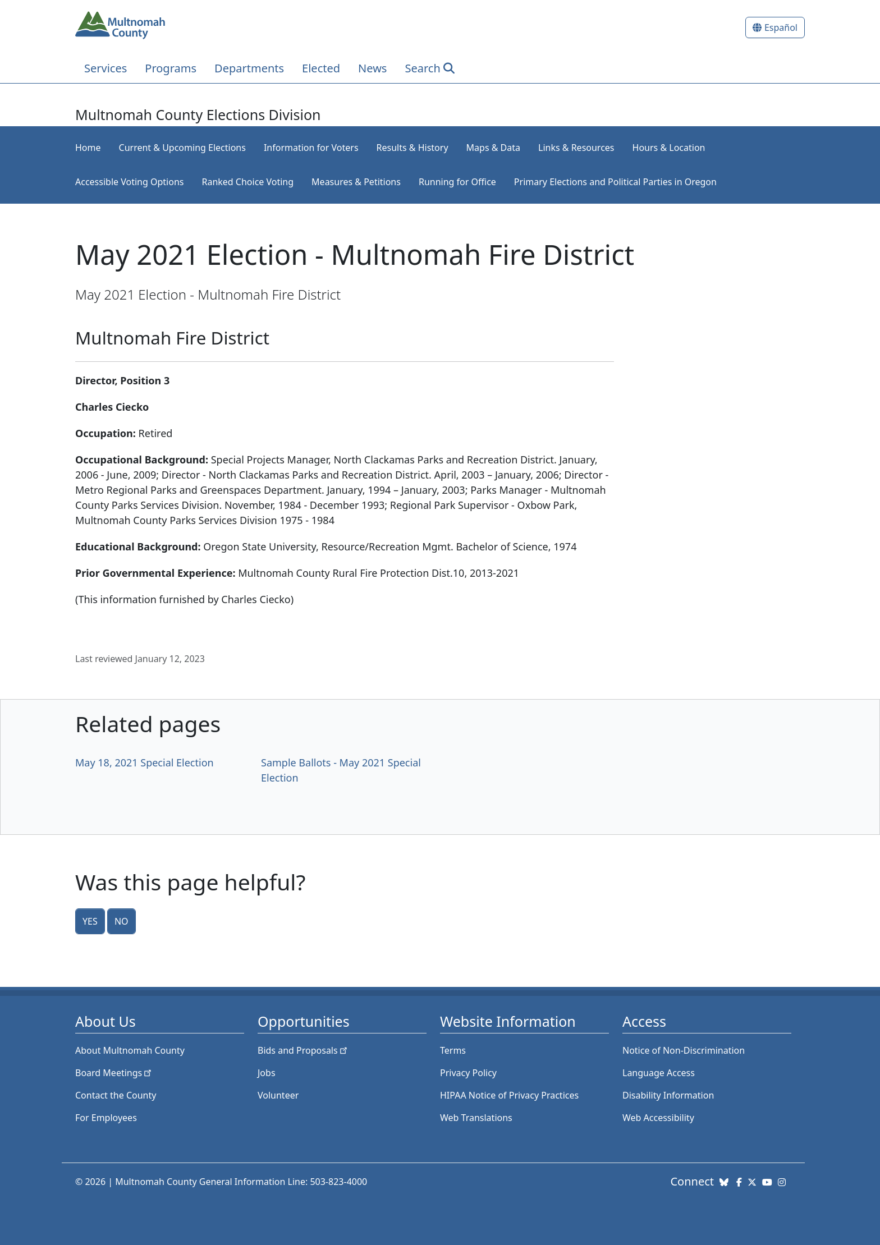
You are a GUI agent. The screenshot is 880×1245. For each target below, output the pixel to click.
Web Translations (476, 1117)
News (372, 68)
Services (105, 68)
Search (422, 68)
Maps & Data (493, 147)
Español (780, 27)
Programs (170, 68)
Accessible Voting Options (129, 182)
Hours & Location (668, 147)
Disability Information (668, 1095)
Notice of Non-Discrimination (683, 1050)
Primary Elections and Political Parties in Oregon (615, 182)
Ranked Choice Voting (247, 182)
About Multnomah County (130, 1050)
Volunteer (278, 1095)
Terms (453, 1050)
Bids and (303, 1050)
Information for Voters (311, 147)
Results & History (412, 147)
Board (114, 1073)
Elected (321, 68)
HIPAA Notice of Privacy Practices (509, 1095)
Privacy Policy (468, 1073)
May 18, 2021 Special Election (144, 762)
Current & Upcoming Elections (182, 147)
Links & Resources (576, 147)
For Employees (106, 1117)
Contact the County (115, 1095)
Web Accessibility (658, 1117)
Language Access (658, 1073)
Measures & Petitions (356, 182)
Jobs (267, 1073)
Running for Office (457, 182)
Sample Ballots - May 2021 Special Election (341, 770)
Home (88, 147)
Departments (249, 68)
